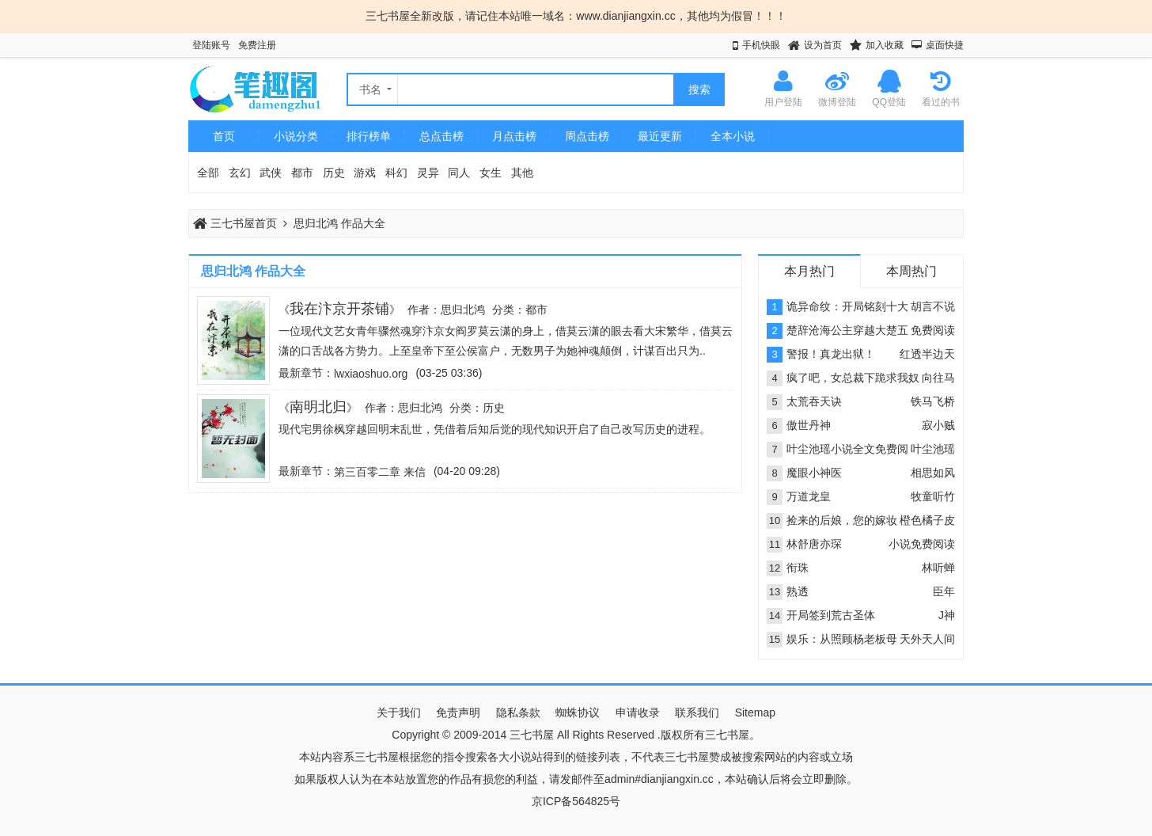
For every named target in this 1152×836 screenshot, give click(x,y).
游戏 (365, 172)
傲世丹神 (808, 425)
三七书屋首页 (235, 223)
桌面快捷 (945, 45)
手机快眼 (761, 45)
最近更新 (660, 136)
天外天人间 (927, 639)
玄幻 (240, 172)
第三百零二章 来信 (380, 472)
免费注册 (257, 45)
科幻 (396, 172)
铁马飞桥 (933, 401)
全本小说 (733, 136)
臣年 (944, 591)
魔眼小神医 (814, 472)
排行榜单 (369, 136)
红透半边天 (927, 354)
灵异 (428, 172)
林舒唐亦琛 (814, 544)
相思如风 (933, 472)
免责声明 (458, 712)
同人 (459, 172)
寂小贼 (938, 425)
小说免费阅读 (922, 544)
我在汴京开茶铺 (339, 309)
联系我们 (697, 712)
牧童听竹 (933, 496)
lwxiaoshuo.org (370, 373)
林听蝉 (938, 567)
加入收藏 (885, 45)
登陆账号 (211, 45)
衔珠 (797, 567)
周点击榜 (587, 136)
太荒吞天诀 (814, 401)
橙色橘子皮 (927, 520)
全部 (208, 172)
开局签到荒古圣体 (830, 615)
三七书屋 (532, 734)
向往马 (938, 377)
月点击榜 (514, 136)
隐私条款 (518, 712)
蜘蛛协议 (577, 712)
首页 (224, 136)
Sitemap (755, 712)
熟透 (797, 591)
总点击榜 (441, 136)
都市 (302, 172)
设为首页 (823, 45)
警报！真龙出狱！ (830, 354)
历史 (334, 172)
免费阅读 (933, 330)
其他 (522, 172)
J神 (946, 615)
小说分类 (296, 136)
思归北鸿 (463, 309)
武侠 (271, 172)
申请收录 (638, 712)
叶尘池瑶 (933, 449)
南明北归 (318, 407)
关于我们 (399, 712)
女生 (490, 172)
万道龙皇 (808, 496)
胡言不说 (933, 306)
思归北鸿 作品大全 (339, 223)
